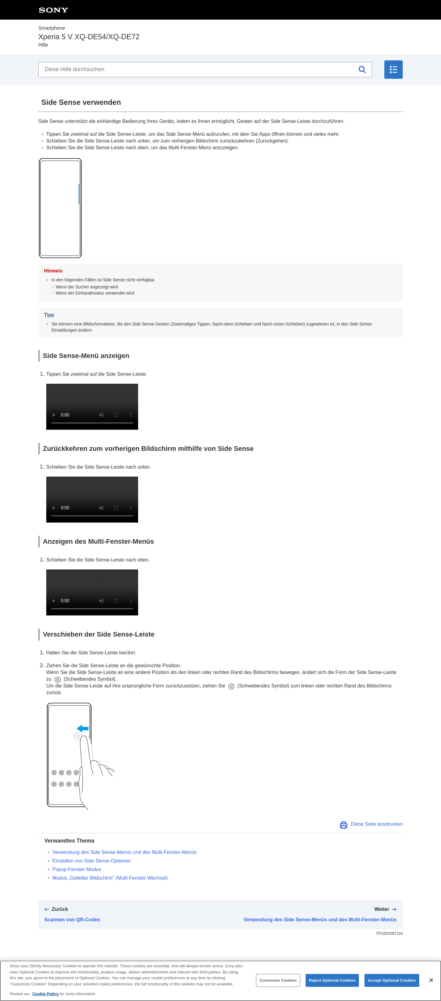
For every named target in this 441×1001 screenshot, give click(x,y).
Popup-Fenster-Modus (76, 869)
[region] (220, 981)
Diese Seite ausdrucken (377, 824)
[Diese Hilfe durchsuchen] (205, 69)
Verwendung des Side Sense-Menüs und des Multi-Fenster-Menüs (124, 852)
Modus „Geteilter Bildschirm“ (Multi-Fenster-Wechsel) (110, 878)
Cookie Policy (46, 993)
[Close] (431, 980)
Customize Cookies (278, 980)
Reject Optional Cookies (332, 980)
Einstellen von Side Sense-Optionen (91, 860)
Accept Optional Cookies (392, 980)
